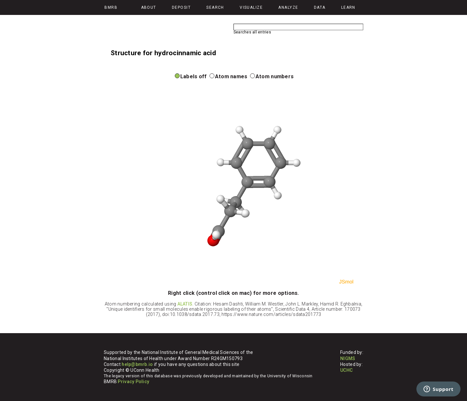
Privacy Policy (133, 381)
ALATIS (185, 304)
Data (320, 7)
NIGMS (347, 358)
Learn (348, 7)
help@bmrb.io (137, 364)
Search (215, 7)
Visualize (251, 7)
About (148, 7)
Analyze (288, 7)
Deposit (181, 7)
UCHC (346, 370)
